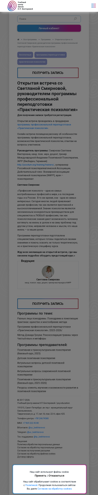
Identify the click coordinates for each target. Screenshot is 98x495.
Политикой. (31, 485)
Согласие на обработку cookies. (55, 488)
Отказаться (56, 475)
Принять (41, 475)
